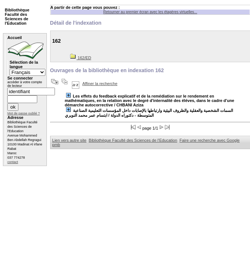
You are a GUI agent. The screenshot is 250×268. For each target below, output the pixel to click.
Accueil (14, 37)
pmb (56, 144)
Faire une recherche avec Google (210, 140)
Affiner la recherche (99, 83)
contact (12, 162)
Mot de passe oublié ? (23, 113)
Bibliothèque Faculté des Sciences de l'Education (133, 140)
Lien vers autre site (69, 140)
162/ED (80, 58)
